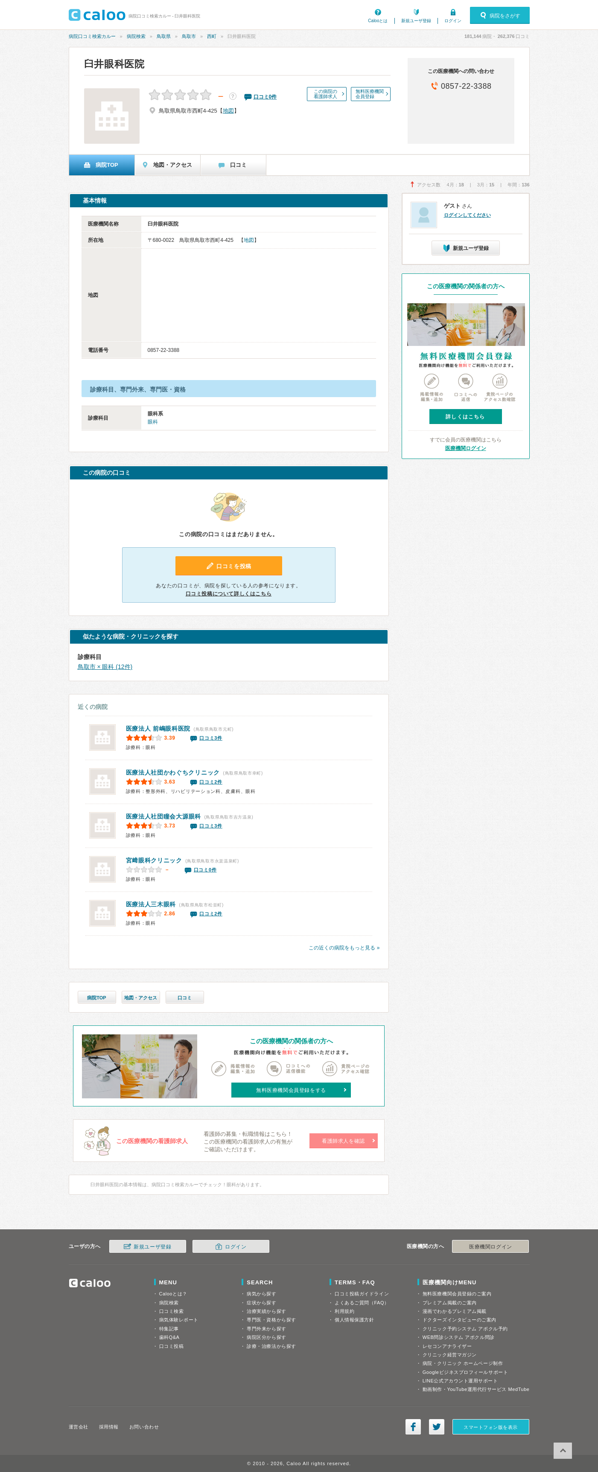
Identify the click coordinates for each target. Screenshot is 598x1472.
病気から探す (261, 1293)
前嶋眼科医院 (158, 728)
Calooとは (378, 20)
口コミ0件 (205, 869)
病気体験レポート (178, 1319)
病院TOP (96, 997)
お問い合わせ (144, 1426)
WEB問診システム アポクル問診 (459, 1337)
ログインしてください (467, 215)
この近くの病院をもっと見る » (344, 948)
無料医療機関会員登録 (370, 94)
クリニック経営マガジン (450, 1354)
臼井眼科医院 (114, 64)
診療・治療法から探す (271, 1346)
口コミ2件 (210, 781)
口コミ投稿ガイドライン (362, 1293)
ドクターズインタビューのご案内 (459, 1319)
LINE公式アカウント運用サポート (460, 1380)
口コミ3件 (210, 737)
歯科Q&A (169, 1337)
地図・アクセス (140, 997)
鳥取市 (189, 36)
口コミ (185, 997)
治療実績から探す (266, 1311)
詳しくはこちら (465, 417)
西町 (211, 36)
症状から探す (261, 1302)
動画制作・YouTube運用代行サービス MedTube (476, 1389)
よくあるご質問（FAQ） (362, 1302)
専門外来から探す (266, 1328)
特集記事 (169, 1328)
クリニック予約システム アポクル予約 (465, 1328)
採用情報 (109, 1426)
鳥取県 (164, 36)
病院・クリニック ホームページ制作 (463, 1363)
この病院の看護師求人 (325, 94)
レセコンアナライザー (447, 1346)
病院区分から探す (266, 1337)
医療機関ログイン (465, 448)
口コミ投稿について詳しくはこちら (229, 594)
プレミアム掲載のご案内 (450, 1302)
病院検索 (136, 36)
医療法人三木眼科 (151, 904)
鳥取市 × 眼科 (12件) (105, 666)
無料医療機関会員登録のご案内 (457, 1293)
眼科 (153, 422)
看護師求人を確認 (343, 1141)
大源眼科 (163, 816)
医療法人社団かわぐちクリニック (173, 772)
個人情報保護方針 (354, 1319)
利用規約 (344, 1311)
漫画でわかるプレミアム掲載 (455, 1311)
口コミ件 (265, 97)
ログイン (452, 20)
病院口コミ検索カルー (92, 36)
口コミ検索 (171, 1311)
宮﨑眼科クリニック (154, 860)
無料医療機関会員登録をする (291, 1090)
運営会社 (78, 1426)
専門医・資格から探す (271, 1319)
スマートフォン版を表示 (491, 1427)
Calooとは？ (173, 1293)
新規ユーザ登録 (416, 20)
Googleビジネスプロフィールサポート (465, 1372)
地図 (228, 110)
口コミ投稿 (171, 1346)
